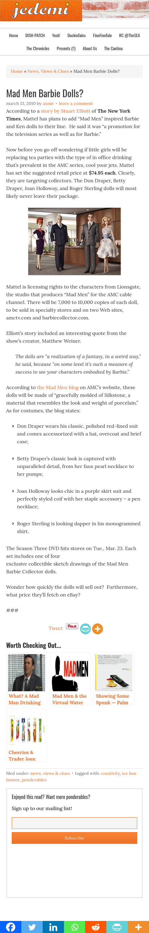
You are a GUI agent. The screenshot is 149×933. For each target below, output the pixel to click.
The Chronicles (37, 48)
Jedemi (41, 10)
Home (13, 35)
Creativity (110, 773)
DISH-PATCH (35, 35)
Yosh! (56, 35)
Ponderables (34, 780)
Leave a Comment (76, 103)
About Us (90, 48)
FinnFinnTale (102, 35)
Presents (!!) (66, 48)
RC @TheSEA (129, 35)
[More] (97, 628)
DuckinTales (76, 35)
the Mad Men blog (58, 387)
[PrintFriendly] (85, 628)
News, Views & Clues (50, 773)
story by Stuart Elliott (65, 111)
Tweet (56, 628)
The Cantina (113, 48)
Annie (48, 103)
